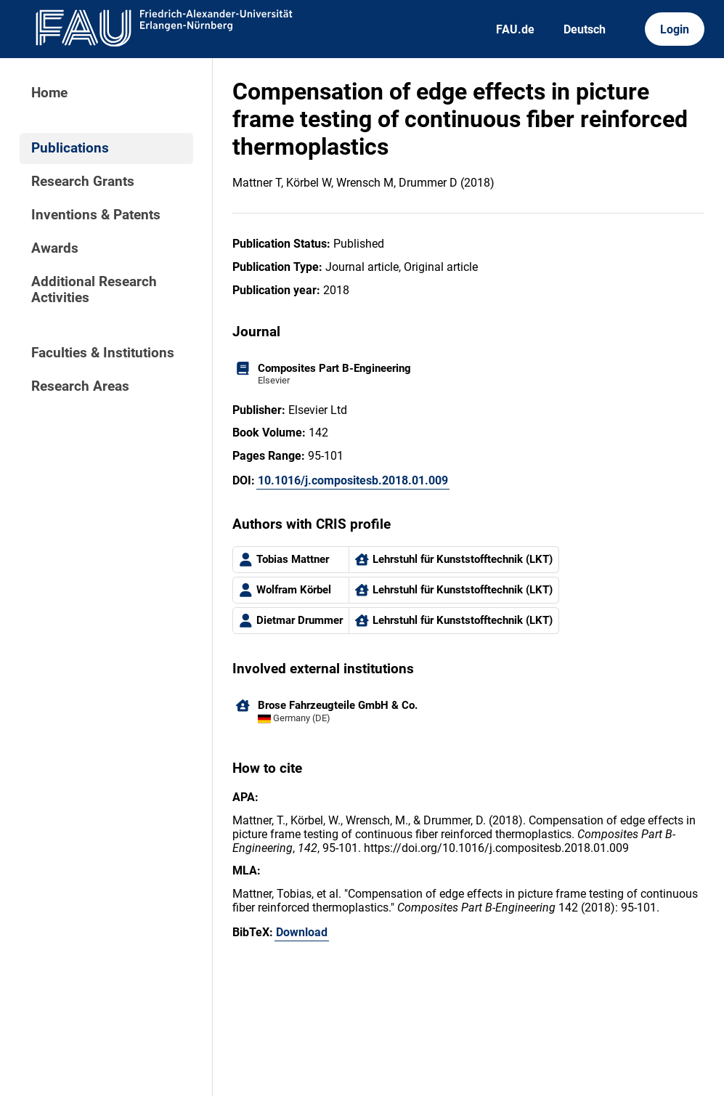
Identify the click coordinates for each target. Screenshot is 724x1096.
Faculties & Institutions (102, 353)
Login (674, 29)
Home (49, 93)
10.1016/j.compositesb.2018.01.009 (353, 480)
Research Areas (80, 386)
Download (302, 932)
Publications (70, 148)
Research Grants (82, 182)
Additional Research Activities (94, 290)
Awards (54, 248)
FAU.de (515, 29)
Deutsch (585, 29)
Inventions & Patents (95, 215)
